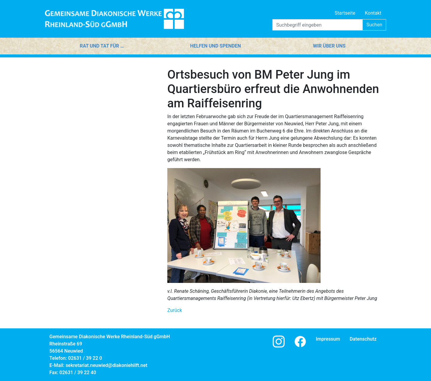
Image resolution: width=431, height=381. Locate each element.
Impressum (328, 339)
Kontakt (373, 13)
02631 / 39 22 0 (85, 358)
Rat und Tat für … (102, 46)
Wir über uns (329, 46)
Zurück (174, 310)
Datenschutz (363, 339)
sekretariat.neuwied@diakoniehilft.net (106, 365)
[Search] (317, 25)
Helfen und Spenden (215, 46)
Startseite (345, 13)
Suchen (374, 25)
